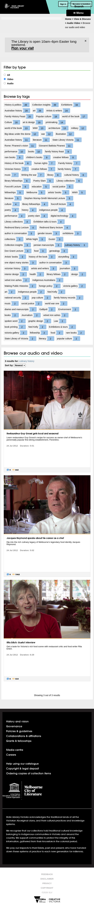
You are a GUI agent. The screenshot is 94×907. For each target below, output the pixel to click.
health (37, 274)
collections (14, 239)
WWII (79, 192)
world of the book (75, 116)
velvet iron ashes (17, 280)
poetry (12, 210)
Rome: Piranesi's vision (20, 145)
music (12, 175)
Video (8, 79)
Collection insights (45, 104)
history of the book (42, 256)
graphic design (39, 321)
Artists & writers (58, 110)
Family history (69, 163)
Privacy (47, 883)
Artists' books (15, 256)
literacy (46, 338)
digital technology (63, 216)
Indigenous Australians (48, 280)
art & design (33, 122)
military (78, 128)
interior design (16, 274)
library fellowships (18, 180)
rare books (14, 157)
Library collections (69, 180)
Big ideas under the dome (22, 134)
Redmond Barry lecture (55, 227)
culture (12, 204)
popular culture (68, 338)
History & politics (17, 104)
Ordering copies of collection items (28, 773)
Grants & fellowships (18, 741)
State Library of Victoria (20, 338)
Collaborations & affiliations (23, 736)
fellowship (39, 332)
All (7, 75)
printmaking (55, 122)
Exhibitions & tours (62, 327)
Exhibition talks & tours (49, 221)
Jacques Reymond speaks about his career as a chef (35, 538)
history (29, 210)
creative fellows (65, 157)
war (47, 134)
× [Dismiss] (85, 41)
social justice (62, 186)
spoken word (15, 321)
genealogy (58, 251)
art (38, 110)
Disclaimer (47, 879)
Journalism (31, 315)
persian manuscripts (48, 245)
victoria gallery (74, 286)
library (54, 175)
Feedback (47, 874)
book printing (15, 327)
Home (68, 19)
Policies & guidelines (19, 731)
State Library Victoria (67, 140)
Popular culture (47, 116)
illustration (65, 134)
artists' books (58, 192)
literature (41, 140)
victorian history (16, 268)
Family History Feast (19, 116)
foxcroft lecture (62, 204)
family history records (68, 297)
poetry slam (38, 216)
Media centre (14, 749)
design (78, 274)
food (40, 251)
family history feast (58, 151)
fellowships (14, 192)
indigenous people (52, 210)
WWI (39, 128)
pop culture (41, 297)
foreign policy (50, 286)
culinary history (76, 245)
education (41, 186)
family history (68, 169)
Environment (68, 309)
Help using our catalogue (22, 763)
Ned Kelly (56, 292)
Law (60, 321)
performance (15, 151)
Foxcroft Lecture (17, 186)
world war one (56, 303)
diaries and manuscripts (21, 309)
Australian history (17, 110)
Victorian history (17, 169)
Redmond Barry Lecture (21, 227)
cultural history (75, 175)
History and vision (17, 721)
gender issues (49, 233)
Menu (78, 12)
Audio (9, 83)
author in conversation (20, 233)
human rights (44, 163)
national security (17, 297)
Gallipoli (47, 309)
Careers (11, 754)
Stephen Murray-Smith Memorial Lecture (48, 198)
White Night (36, 239)
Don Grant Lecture (18, 251)
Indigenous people (31, 292)
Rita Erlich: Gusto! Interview (21, 642)
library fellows (58, 274)
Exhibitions (70, 104)
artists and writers (44, 268)
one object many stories (21, 262)
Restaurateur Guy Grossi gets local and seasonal (32, 433)
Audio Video (73, 23)
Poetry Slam (43, 180)
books (35, 151)
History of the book (18, 163)
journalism (69, 268)
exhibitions (72, 233)
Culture (12, 122)
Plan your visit (22, 48)
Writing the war (32, 175)
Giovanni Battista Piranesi (56, 145)
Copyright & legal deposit (22, 768)
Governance (14, 726)
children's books (38, 157)
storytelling (67, 256)
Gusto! (56, 239)
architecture (58, 128)
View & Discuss (82, 19)
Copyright (47, 888)
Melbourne (36, 192)
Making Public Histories (20, 286)
